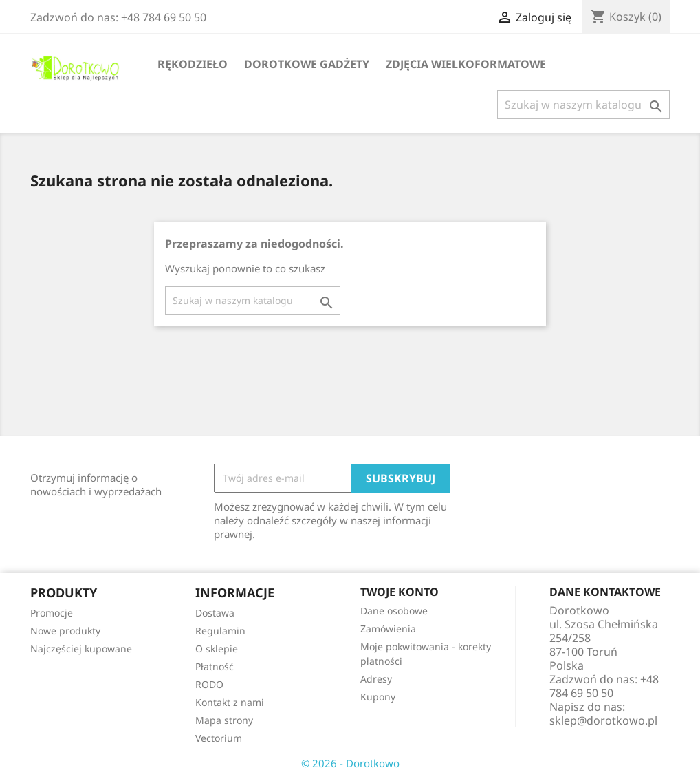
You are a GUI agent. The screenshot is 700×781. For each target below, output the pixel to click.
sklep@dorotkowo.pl (603, 720)
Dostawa (214, 612)
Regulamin (220, 630)
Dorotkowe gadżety (306, 64)
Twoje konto (399, 591)
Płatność (214, 666)
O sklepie (216, 648)
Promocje (51, 612)
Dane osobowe (394, 610)
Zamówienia (388, 628)
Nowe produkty (65, 630)
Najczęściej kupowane (81, 648)
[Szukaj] (583, 104)
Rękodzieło (192, 64)
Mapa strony (224, 720)
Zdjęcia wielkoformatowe (466, 64)
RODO (209, 684)
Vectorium (218, 738)
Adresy (376, 678)
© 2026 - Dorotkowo (350, 763)
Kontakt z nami (229, 702)
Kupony (377, 696)
